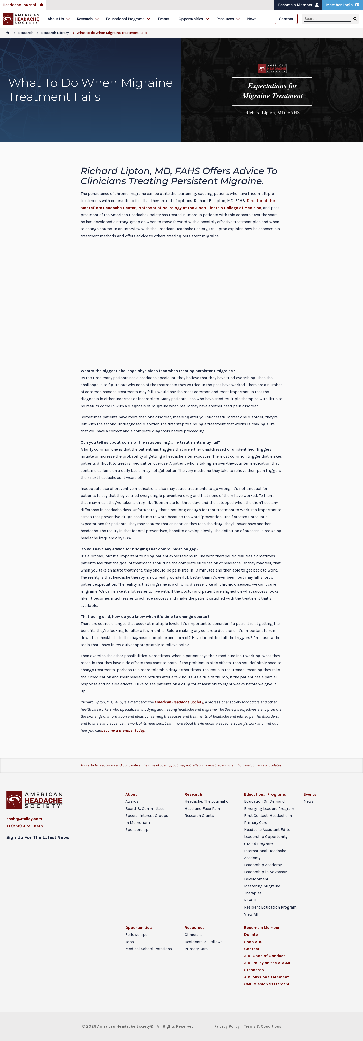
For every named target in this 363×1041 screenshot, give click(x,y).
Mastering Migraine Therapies (262, 889)
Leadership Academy (263, 864)
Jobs (129, 941)
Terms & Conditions (262, 1026)
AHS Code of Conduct (264, 955)
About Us (59, 18)
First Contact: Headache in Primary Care (268, 819)
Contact (286, 18)
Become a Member (298, 4)
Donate (251, 934)
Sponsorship (136, 829)
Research (88, 18)
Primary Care (196, 948)
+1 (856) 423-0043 (24, 825)
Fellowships (136, 934)
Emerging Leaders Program (269, 808)
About (131, 794)
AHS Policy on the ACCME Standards (267, 966)
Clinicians (194, 934)
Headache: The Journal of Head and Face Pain (207, 805)
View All (251, 914)
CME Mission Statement (267, 984)
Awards (132, 801)
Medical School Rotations (148, 948)
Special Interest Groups (146, 815)
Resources (228, 18)
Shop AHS (253, 941)
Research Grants (199, 815)
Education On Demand (264, 801)
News (251, 18)
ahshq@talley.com (24, 818)
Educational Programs (128, 18)
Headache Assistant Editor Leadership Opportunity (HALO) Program (268, 836)
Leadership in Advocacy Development (265, 875)
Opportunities (194, 18)
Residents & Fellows (204, 941)
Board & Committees (145, 808)
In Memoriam (137, 822)
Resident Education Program (270, 907)
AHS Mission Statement (266, 977)
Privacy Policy (227, 1026)
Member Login (342, 4)
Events (163, 18)
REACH (250, 900)
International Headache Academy (265, 854)
